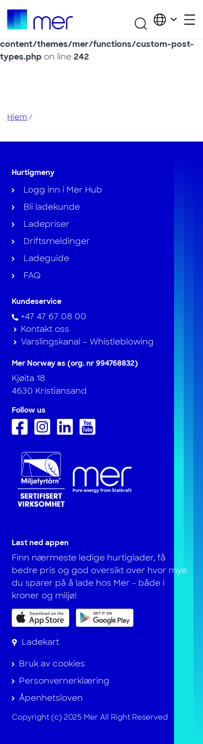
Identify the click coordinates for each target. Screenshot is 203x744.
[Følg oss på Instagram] (44, 432)
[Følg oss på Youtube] (90, 432)
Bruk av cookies (52, 663)
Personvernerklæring (64, 680)
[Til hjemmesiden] (39, 19)
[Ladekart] (35, 642)
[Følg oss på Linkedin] (67, 432)
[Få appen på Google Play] (104, 617)
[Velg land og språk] (165, 19)
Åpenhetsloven (51, 698)
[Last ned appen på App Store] (40, 618)
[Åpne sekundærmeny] (190, 20)
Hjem (17, 117)
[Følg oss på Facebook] (22, 432)
